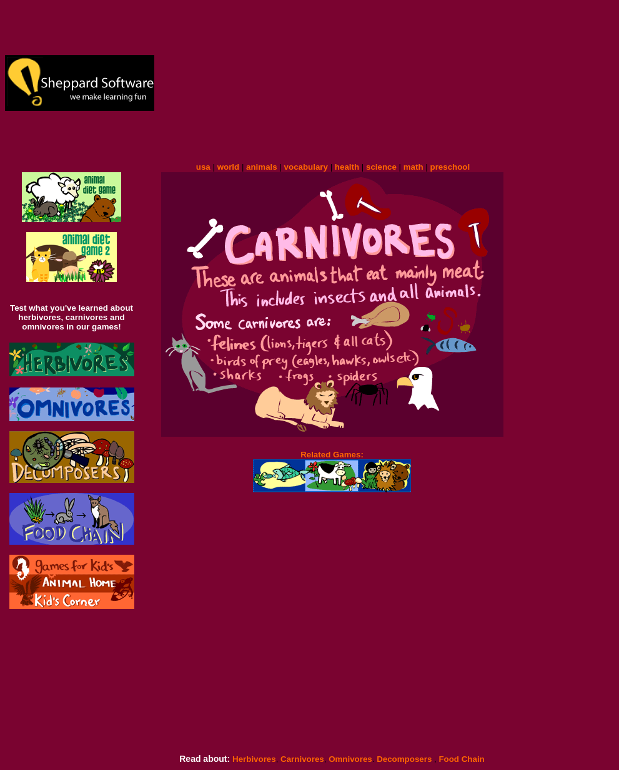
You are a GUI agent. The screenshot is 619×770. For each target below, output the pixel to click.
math (413, 167)
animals (261, 167)
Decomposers (405, 759)
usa (203, 167)
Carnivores (301, 759)
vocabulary (306, 167)
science (381, 167)
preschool (450, 167)
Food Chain (461, 759)
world (228, 167)
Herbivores (254, 759)
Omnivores (350, 759)
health (347, 167)
